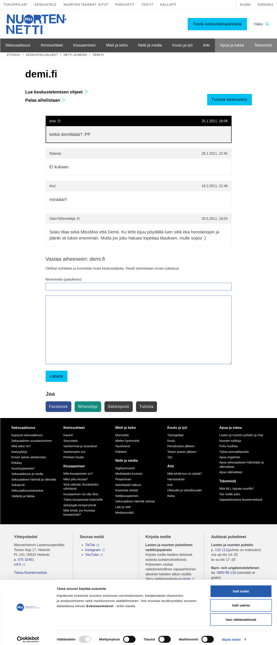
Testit (147, 4)
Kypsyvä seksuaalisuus (27, 435)
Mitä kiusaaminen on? (78, 473)
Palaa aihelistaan (45, 100)
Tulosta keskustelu (229, 99)
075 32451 (26, 559)
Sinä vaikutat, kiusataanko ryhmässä (81, 487)
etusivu (13, 54)
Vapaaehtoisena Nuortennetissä (240, 499)
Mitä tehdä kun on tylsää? (184, 473)
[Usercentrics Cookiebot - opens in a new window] (28, 636)
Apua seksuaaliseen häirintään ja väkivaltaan (241, 464)
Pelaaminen (123, 479)
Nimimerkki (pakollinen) (64, 279)
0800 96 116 (226, 572)
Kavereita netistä (126, 490)
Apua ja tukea (230, 427)
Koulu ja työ (177, 427)
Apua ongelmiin (229, 457)
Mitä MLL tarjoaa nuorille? (236, 488)
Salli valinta (241, 602)
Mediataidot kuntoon (129, 473)
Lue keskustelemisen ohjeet (56, 92)
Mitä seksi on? (21, 446)
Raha (171, 496)
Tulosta (146, 406)
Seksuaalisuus (23, 427)
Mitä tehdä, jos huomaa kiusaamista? (79, 512)
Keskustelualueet (42, 54)
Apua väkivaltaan (230, 472)
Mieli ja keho (125, 427)
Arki (170, 466)
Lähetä (56, 376)
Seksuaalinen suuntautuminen (31, 440)
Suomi (245, 4)
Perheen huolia (73, 457)
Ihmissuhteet (74, 427)
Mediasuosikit (124, 512)
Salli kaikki (241, 588)
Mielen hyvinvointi (127, 440)
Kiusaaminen (74, 466)
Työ (169, 457)
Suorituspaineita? (23, 468)
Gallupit (168, 4)
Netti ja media (75, 54)
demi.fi (98, 54)
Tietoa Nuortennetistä (30, 572)
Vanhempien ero (74, 452)
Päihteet (120, 452)
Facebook (58, 406)
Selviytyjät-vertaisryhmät (79, 505)
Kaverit (68, 435)
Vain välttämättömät (241, 616)
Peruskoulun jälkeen (181, 446)
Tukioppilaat (16, 4)
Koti (170, 485)
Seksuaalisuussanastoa (27, 490)
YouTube (92, 555)
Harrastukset (175, 479)
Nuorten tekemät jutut (86, 4)
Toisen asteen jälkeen (182, 452)
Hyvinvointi (122, 446)
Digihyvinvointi (124, 468)
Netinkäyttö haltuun (128, 485)
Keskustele (46, 4)
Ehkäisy (16, 463)
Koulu (171, 440)
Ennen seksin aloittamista (28, 457)
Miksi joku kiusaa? (75, 479)
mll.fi (17, 564)
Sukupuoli (18, 485)
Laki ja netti (123, 507)
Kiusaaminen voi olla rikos (80, 494)
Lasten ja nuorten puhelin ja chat (241, 435)
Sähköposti (118, 406)
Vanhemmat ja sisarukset (80, 446)
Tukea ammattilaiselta (234, 452)
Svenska (265, 4)
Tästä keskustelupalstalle (217, 24)
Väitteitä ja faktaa (23, 496)
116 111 (221, 550)
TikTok (90, 545)
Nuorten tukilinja (230, 440)
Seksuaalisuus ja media (27, 474)
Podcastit (124, 4)
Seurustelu (70, 440)
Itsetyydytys (19, 452)
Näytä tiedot (231, 636)
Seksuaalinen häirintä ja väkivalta (33, 479)
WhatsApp (88, 406)
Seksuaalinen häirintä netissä (135, 501)
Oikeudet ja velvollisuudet (184, 490)
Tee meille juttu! (229, 494)
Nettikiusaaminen (126, 496)
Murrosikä (121, 435)
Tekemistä (227, 481)
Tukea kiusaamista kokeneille (83, 499)
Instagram (93, 550)
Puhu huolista (228, 446)
